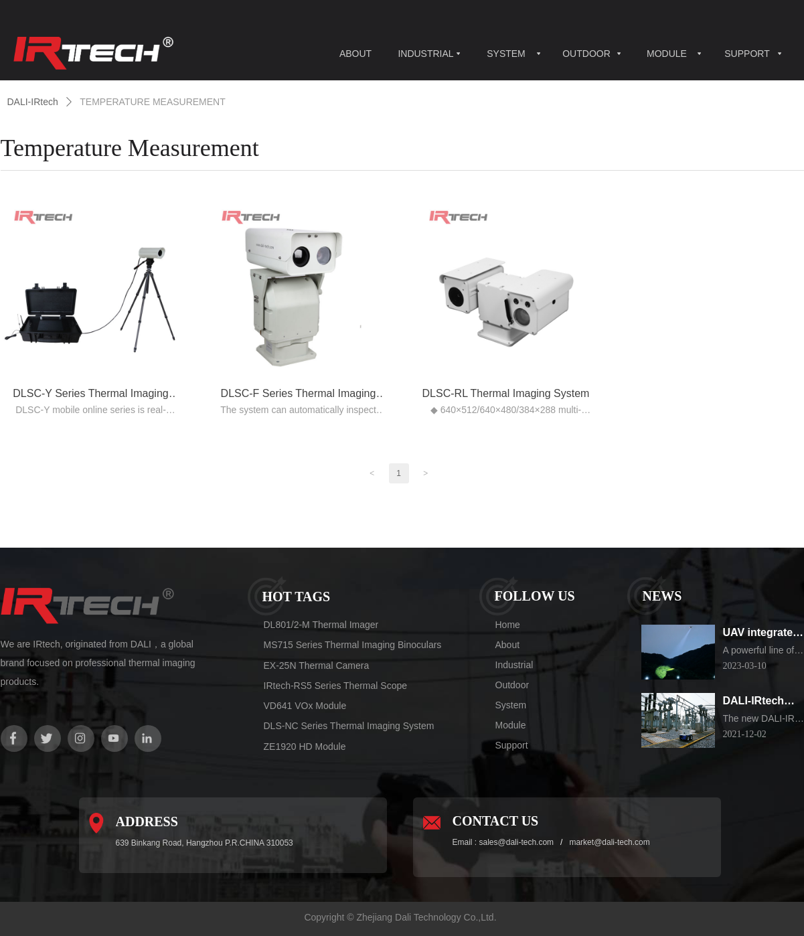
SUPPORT (746, 53)
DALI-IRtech (32, 101)
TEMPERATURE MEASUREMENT (153, 101)
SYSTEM (506, 53)
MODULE (667, 53)
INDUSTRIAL (425, 53)
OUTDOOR (586, 53)
